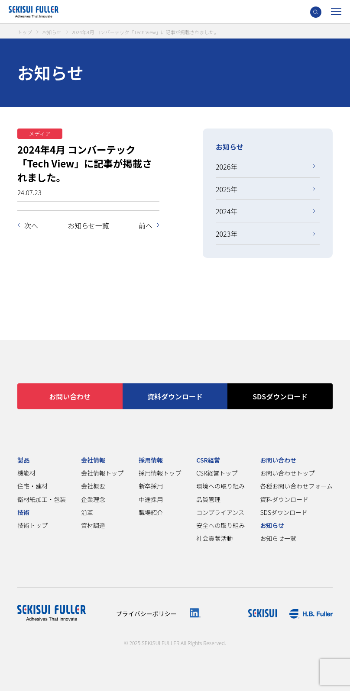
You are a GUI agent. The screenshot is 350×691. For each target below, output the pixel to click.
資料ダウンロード (175, 396)
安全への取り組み (220, 525)
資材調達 (93, 525)
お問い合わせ (70, 396)
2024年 (226, 211)
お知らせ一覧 (88, 225)
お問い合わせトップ (287, 473)
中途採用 (151, 499)
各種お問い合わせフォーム (296, 486)
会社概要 (93, 486)
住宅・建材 (32, 486)
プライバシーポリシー (146, 613)
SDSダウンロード (280, 396)
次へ (31, 225)
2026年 (226, 166)
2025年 (226, 189)
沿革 (87, 512)
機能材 (26, 473)
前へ (145, 225)
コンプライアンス (220, 512)
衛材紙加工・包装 (41, 499)
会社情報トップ (102, 473)
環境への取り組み (220, 486)
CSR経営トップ (216, 473)
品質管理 (208, 499)
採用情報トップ (160, 473)
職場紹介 (151, 512)
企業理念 (93, 499)
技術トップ (32, 525)
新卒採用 (151, 486)
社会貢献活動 (214, 538)
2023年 (226, 233)
